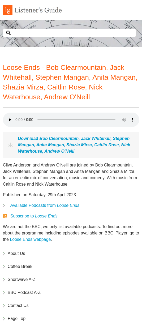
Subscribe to (34, 216)
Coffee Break (20, 266)
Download (74, 144)
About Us (16, 253)
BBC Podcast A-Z (24, 292)
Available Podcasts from (44, 205)
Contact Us (18, 305)
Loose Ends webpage (30, 239)
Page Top (16, 318)
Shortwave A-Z (22, 279)
